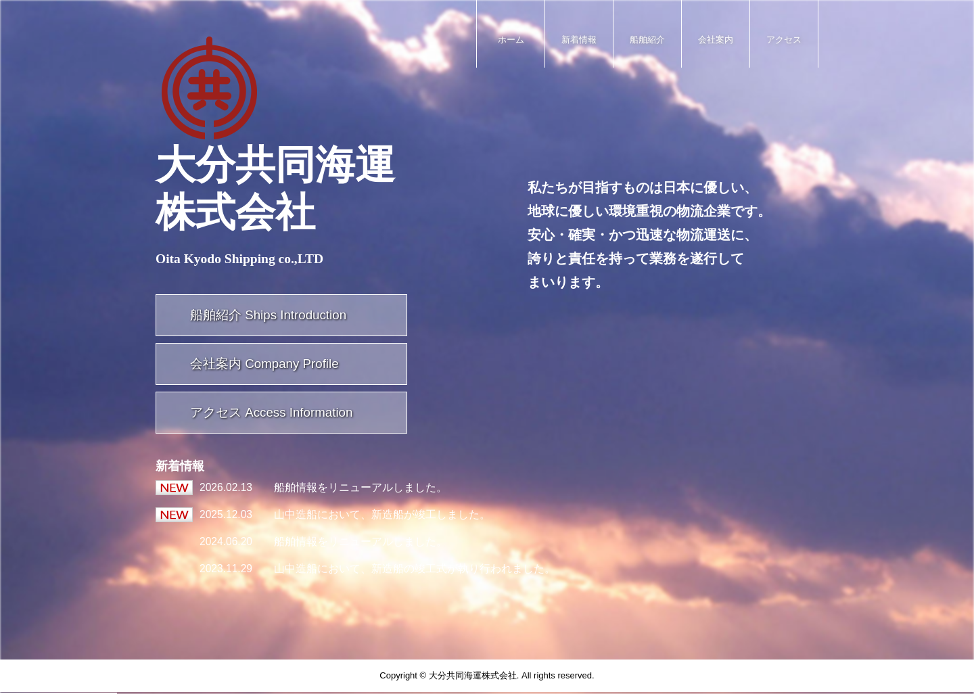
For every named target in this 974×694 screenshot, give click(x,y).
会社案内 (715, 39)
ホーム (511, 39)
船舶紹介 (647, 39)
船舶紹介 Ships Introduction (268, 315)
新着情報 (579, 39)
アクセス (784, 39)
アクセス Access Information (271, 412)
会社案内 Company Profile (264, 363)
